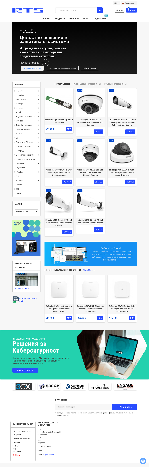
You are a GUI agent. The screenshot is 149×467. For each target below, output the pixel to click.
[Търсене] (78, 10)
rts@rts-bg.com (48, 455)
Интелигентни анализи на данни (62, 68)
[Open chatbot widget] (143, 461)
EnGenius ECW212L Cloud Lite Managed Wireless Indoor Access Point (90, 308)
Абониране (124, 407)
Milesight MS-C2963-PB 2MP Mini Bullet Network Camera (90, 221)
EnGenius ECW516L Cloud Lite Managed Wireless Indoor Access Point (59, 308)
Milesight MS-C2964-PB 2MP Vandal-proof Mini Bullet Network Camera (59, 172)
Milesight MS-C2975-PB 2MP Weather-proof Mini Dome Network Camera (122, 172)
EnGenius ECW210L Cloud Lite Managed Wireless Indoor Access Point (122, 308)
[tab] (62, 83)
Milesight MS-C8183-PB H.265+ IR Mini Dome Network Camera (90, 122)
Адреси (17, 442)
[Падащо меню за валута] (116, 3)
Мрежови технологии (32, 68)
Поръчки (17, 435)
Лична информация (22, 431)
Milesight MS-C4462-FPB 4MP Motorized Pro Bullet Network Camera (58, 222)
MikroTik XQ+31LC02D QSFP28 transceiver (59, 121)
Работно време (22, 289)
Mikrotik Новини (90, 68)
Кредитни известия (22, 438)
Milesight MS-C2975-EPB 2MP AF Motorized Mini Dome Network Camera (90, 172)
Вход (119, 10)
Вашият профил (23, 424)
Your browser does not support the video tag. (102, 47)
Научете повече (25, 370)
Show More (89, 270)
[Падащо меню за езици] (129, 3)
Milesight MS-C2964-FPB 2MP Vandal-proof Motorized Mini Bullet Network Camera (122, 122)
